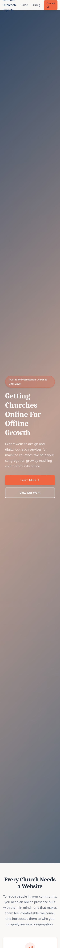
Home (24, 5)
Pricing (36, 5)
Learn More (30, 480)
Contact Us (51, 5)
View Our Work (30, 493)
